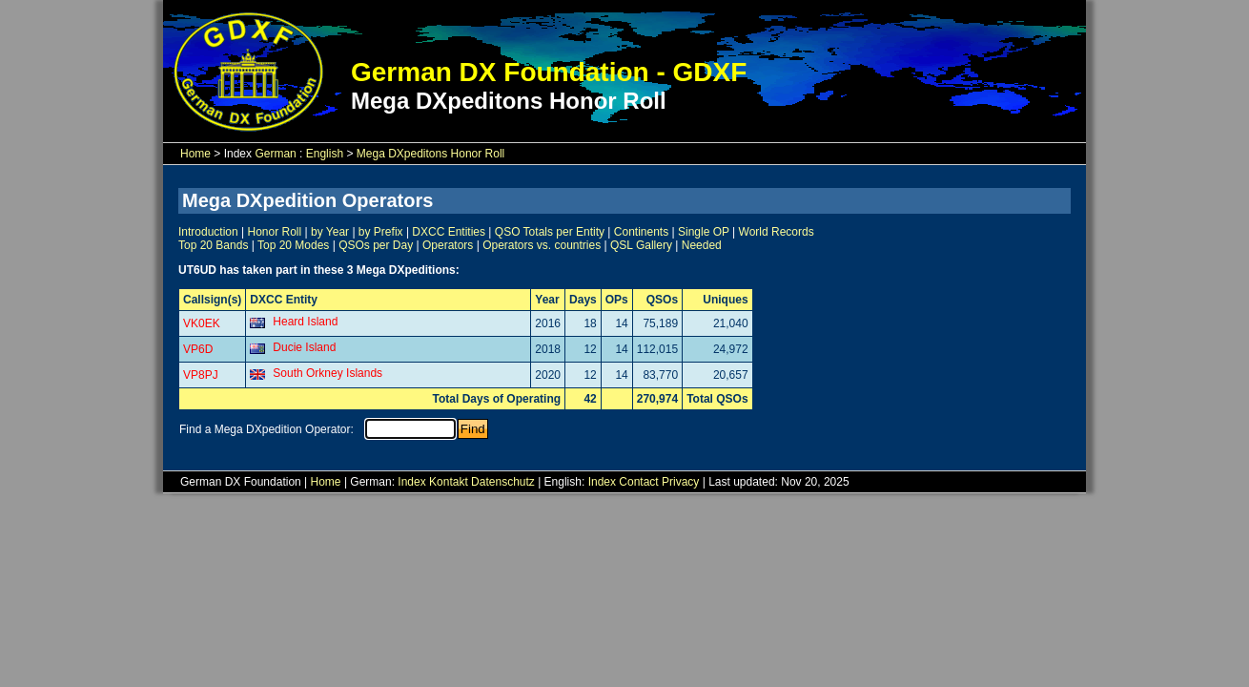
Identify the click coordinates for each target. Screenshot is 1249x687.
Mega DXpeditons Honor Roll (430, 153)
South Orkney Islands (327, 373)
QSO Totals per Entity (549, 232)
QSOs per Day (375, 245)
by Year (330, 232)
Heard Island (305, 321)
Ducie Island (304, 347)
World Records (776, 232)
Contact (638, 482)
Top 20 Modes (293, 245)
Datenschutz (503, 482)
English (324, 153)
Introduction (208, 232)
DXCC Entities (448, 232)
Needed (702, 245)
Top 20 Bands (213, 245)
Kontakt (448, 482)
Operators (447, 245)
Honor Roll (275, 232)
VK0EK (201, 323)
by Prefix (380, 232)
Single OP (703, 232)
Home (195, 153)
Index (411, 482)
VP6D (198, 349)
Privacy (680, 482)
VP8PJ (200, 375)
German (275, 153)
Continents (641, 232)
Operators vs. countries (541, 245)
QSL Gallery (641, 245)
